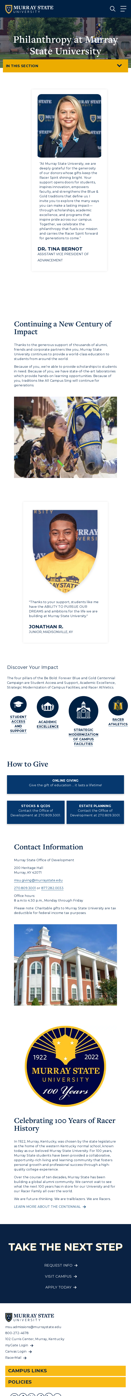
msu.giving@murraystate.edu (38, 880)
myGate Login (16, 1345)
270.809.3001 (25, 888)
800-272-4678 (17, 1333)
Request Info (58, 1265)
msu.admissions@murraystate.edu (33, 1327)
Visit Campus (58, 1276)
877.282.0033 (52, 888)
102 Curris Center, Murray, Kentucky (35, 1339)
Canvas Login (16, 1351)
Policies (20, 1382)
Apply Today (58, 1287)
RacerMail (13, 1358)
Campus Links (27, 1370)
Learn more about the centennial (47, 1207)
